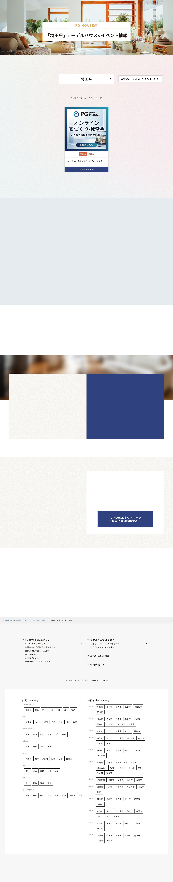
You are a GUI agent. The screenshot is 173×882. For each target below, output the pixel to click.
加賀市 (109, 743)
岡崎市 (111, 780)
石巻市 (109, 719)
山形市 (100, 731)
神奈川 (38, 722)
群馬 (75, 722)
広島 (28, 771)
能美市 (141, 738)
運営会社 (105, 680)
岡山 (35, 771)
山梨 (57, 734)
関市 (99, 792)
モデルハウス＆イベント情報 (37, 620)
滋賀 (53, 758)
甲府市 (100, 762)
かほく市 (131, 738)
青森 (37, 709)
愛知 (28, 746)
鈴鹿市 (130, 811)
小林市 (100, 840)
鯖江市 (128, 750)
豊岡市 (100, 828)
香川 (28, 783)
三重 (49, 746)
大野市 (137, 750)
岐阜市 (100, 787)
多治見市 (131, 787)
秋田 (59, 709)
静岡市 (100, 799)
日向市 (128, 835)
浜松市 (109, 799)
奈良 (61, 758)
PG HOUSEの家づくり (53, 643)
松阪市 (100, 811)
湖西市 (100, 804)
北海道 (29, 709)
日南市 (137, 835)
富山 (35, 734)
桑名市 (117, 816)
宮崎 (64, 795)
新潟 (28, 734)
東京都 (29, 722)
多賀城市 (110, 724)
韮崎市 (109, 773)
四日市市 (119, 811)
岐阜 (35, 746)
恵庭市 (128, 706)
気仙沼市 (121, 724)
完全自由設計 (53, 654)
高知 (49, 783)
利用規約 (95, 680)
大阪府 (29, 758)
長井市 (137, 731)
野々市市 (119, 738)
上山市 (109, 731)
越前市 (119, 750)
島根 (49, 771)
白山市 (109, 738)
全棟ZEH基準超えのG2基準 (53, 650)
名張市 (139, 811)
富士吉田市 (102, 767)
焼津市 (137, 799)
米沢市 (128, 731)
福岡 (28, 795)
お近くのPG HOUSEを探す (118, 647)
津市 (99, 816)
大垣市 (109, 787)
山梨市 (122, 767)
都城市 (109, 835)
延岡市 (119, 835)
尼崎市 (119, 823)
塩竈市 (132, 724)
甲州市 (100, 773)
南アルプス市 (121, 762)
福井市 (100, 750)
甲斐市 (109, 762)
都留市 (141, 767)
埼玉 (46, 722)
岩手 (44, 709)
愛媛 (42, 783)
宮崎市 (100, 835)
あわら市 (101, 755)
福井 (49, 734)
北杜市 (113, 767)
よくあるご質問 (83, 680)
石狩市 (100, 712)
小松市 (100, 743)
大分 (57, 795)
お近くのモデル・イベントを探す (118, 643)
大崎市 (119, 719)
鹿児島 (72, 795)
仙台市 (100, 719)
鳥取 (42, 771)
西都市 (109, 840)
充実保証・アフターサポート (53, 661)
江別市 (109, 706)
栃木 (68, 722)
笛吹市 (134, 762)
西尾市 (130, 780)
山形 (66, 709)
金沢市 (100, 738)
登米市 (137, 719)
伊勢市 (109, 811)
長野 (64, 734)
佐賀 (35, 795)
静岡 (42, 746)
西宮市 (109, 823)
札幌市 (100, 706)
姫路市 (100, 823)
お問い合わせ (69, 680)
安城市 (120, 780)
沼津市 (119, 799)
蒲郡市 (139, 780)
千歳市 (119, 706)
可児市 (141, 787)
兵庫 (37, 758)
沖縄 (80, 795)
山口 (57, 771)
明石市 (128, 823)
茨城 (61, 722)
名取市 (128, 719)
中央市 (132, 767)
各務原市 (119, 787)
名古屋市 (101, 780)
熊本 (49, 795)
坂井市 (109, 750)
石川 (42, 734)
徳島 (35, 783)
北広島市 (138, 706)
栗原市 (100, 724)
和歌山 (69, 758)
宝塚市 (137, 823)
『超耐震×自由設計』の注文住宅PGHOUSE (14, 620)
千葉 (53, 722)
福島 (73, 709)
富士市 (128, 799)
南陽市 (119, 731)
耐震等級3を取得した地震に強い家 (53, 647)
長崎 (42, 795)
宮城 (51, 709)
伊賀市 (107, 816)
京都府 (45, 758)
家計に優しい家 (53, 657)
